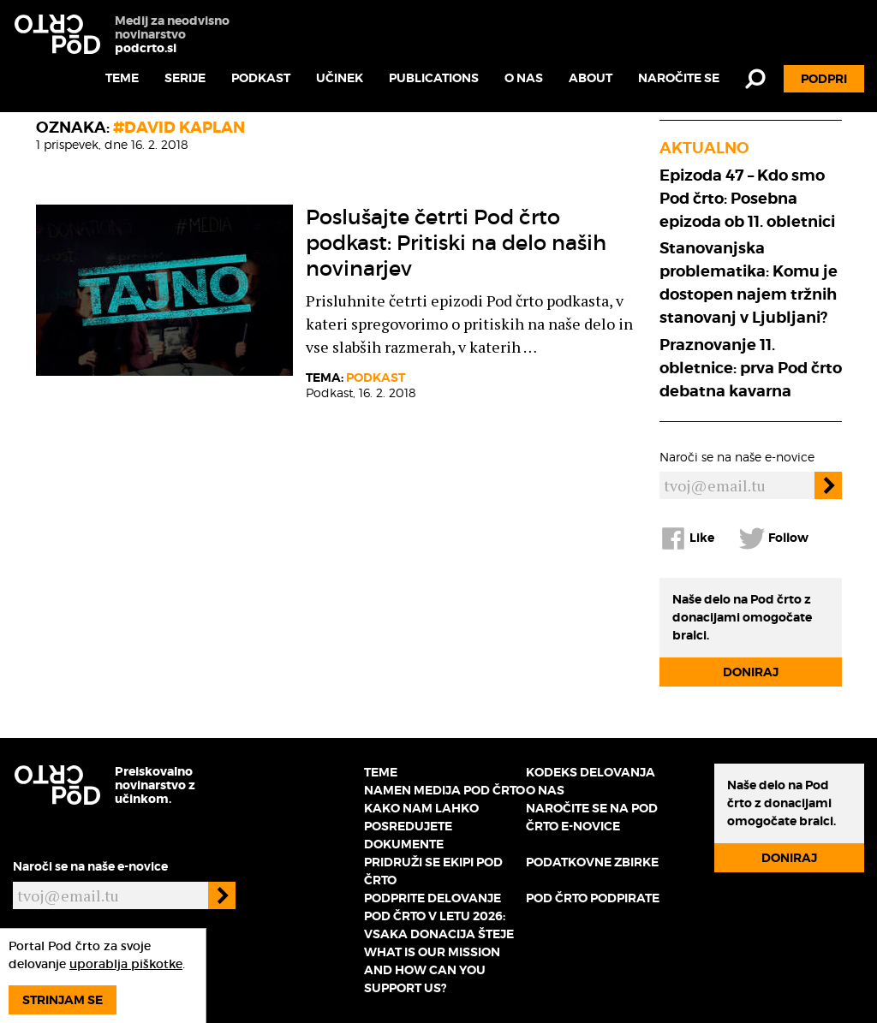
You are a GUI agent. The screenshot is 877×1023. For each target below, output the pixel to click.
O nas (523, 78)
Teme (122, 78)
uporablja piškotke (125, 964)
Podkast (260, 78)
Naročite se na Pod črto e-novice (592, 817)
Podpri (824, 78)
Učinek (339, 78)
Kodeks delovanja (590, 772)
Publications (434, 78)
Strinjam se (62, 1000)
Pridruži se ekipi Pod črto (433, 871)
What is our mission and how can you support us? (432, 970)
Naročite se (678, 78)
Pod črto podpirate (592, 898)
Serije (185, 78)
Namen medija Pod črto (444, 790)
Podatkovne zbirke (592, 862)
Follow (773, 538)
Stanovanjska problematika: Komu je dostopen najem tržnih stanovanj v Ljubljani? (748, 282)
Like (686, 538)
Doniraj (751, 672)
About (590, 78)
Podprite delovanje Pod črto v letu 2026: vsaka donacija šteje (439, 916)
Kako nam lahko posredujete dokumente (421, 826)
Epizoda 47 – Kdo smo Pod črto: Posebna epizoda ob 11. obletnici (747, 198)
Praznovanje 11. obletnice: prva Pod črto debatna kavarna (750, 368)
